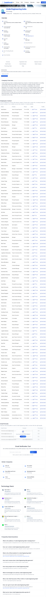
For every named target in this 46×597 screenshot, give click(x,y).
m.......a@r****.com (34, 371)
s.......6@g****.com (34, 408)
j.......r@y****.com (34, 252)
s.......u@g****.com (34, 312)
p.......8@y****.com (34, 268)
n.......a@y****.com (34, 131)
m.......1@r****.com (34, 159)
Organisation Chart (23, 61)
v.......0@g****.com (34, 221)
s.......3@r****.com (34, 377)
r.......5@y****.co (34, 174)
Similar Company (38, 63)
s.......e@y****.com (34, 224)
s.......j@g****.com (34, 333)
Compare (26, 2)
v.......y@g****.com (34, 402)
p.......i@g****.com (34, 246)
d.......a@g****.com (34, 115)
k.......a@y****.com (34, 321)
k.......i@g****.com (34, 112)
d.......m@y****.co (34, 293)
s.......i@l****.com (34, 187)
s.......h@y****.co (34, 128)
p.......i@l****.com (34, 140)
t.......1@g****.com (34, 393)
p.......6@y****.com (34, 193)
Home (13, 2)
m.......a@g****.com (34, 355)
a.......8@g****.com (34, 137)
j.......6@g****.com (34, 368)
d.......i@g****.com (34, 305)
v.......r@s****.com (34, 255)
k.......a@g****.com (34, 146)
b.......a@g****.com (34, 315)
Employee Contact (38, 61)
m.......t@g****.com (34, 206)
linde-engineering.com (29, 35)
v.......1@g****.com (34, 405)
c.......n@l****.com (34, 361)
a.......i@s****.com (34, 302)
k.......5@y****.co (34, 330)
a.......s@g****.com (34, 168)
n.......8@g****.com (34, 411)
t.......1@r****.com (34, 109)
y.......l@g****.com (34, 296)
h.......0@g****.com (34, 118)
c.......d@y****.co (34, 284)
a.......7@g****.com (34, 143)
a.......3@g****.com (34, 346)
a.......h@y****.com (34, 380)
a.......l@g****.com (34, 190)
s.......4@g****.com (34, 308)
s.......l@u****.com (34, 249)
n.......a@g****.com (34, 262)
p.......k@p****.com (34, 415)
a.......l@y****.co (34, 277)
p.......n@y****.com (34, 374)
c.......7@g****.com (34, 218)
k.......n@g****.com (34, 299)
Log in (38, 2)
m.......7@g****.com (34, 199)
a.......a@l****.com (34, 165)
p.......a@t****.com (34, 324)
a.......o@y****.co (34, 343)
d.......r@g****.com (34, 171)
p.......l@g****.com (34, 265)
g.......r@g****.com (34, 231)
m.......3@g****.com (34, 243)
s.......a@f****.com (34, 153)
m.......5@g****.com (34, 383)
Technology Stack (8, 65)
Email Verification (23, 63)
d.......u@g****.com (34, 271)
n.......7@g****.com (34, 134)
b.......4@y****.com (34, 237)
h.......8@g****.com (34, 390)
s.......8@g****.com (34, 327)
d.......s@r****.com (34, 178)
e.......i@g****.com (34, 259)
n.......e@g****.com (34, 386)
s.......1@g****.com (34, 184)
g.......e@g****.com (34, 418)
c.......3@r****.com (34, 358)
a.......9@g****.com (34, 274)
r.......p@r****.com (34, 240)
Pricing (17, 2)
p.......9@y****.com (34, 280)
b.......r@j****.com (34, 156)
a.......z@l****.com (34, 287)
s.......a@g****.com (34, 234)
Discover (32, 2)
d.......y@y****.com (34, 209)
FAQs (23, 65)
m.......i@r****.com (34, 150)
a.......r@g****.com (34, 396)
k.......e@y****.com (34, 162)
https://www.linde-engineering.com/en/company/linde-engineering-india (16, 556)
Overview (8, 61)
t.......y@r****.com (34, 181)
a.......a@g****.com (34, 125)
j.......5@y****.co (34, 215)
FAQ (22, 2)
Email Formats (8, 63)
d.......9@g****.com (34, 290)
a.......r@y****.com (34, 399)
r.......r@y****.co (34, 337)
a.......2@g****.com (34, 196)
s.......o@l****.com (34, 365)
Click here (23, 436)
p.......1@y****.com (34, 352)
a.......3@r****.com (34, 203)
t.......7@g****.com (34, 227)
